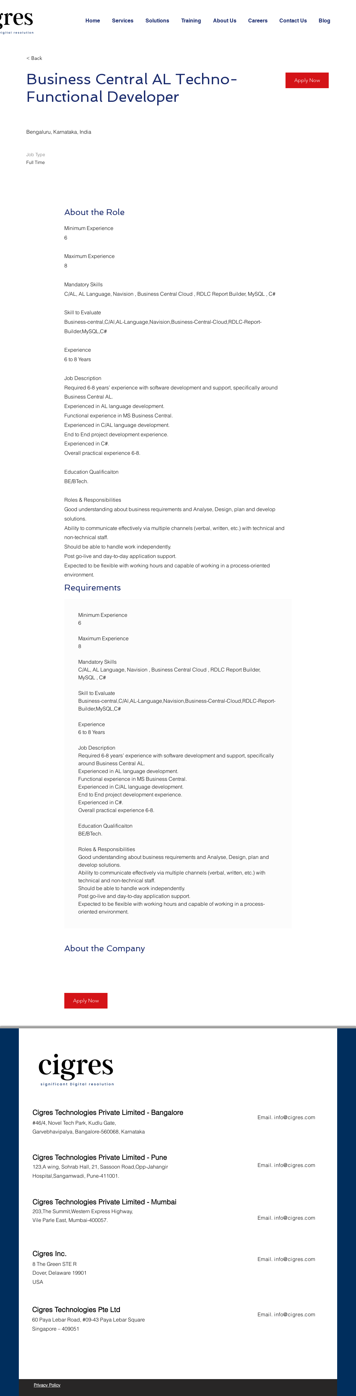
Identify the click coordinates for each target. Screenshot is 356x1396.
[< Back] (49, 58)
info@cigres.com (294, 1117)
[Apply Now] (307, 80)
